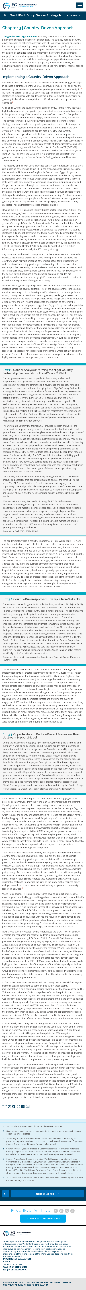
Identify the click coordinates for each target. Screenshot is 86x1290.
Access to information (36, 1285)
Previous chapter (5, 1194)
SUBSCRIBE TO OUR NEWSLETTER (43, 1218)
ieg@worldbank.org (15, 1269)
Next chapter (45, 1193)
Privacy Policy (15, 1285)
